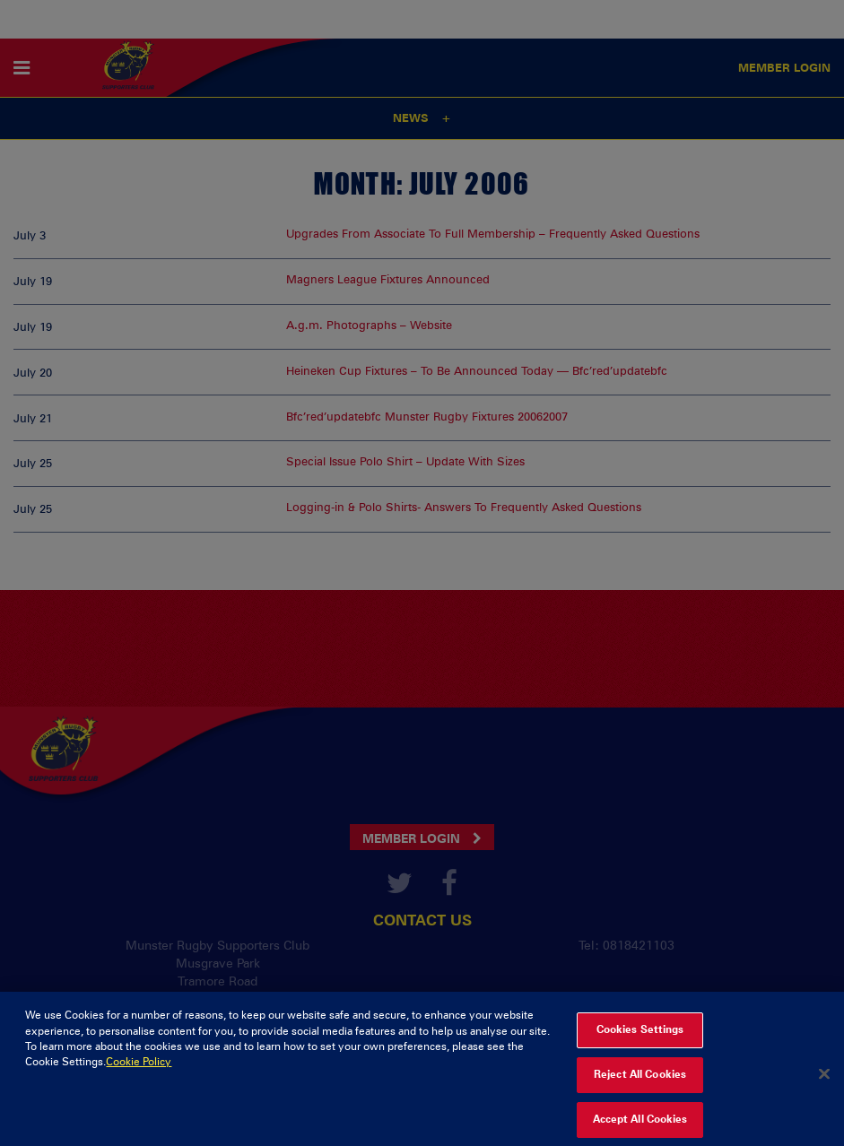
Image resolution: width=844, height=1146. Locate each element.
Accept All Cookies (640, 1127)
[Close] (824, 1082)
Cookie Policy (138, 1070)
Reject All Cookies (640, 1082)
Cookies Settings (640, 1037)
